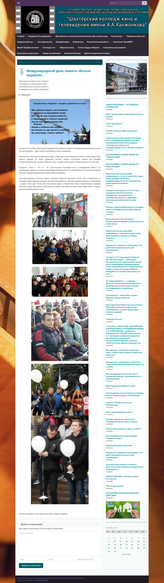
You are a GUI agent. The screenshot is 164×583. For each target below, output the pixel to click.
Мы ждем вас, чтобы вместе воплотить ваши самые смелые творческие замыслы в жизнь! (125, 364)
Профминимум (62, 42)
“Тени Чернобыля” (114, 124)
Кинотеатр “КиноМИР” (123, 42)
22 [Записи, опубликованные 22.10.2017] (144, 545)
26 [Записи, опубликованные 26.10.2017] (127, 548)
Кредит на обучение (52, 53)
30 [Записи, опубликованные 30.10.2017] (109, 551)
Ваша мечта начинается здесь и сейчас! (123, 429)
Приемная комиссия (136, 36)
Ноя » (129, 554)
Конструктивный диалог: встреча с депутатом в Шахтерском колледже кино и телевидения (125, 466)
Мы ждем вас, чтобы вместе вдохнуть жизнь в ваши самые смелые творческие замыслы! (124, 352)
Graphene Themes (43, 580)
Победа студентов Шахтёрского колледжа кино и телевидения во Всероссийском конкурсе (125, 209)
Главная (20, 36)
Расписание (117, 36)
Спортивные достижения (114, 47)
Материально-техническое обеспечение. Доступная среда (82, 36)
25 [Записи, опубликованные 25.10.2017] (121, 548)
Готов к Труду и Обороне (88, 47)
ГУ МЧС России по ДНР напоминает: (122, 131)
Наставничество (45, 42)
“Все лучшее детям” (114, 486)
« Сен (123, 554)
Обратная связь (67, 47)
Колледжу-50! (49, 47)
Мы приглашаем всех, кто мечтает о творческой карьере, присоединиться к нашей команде (123, 376)
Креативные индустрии (28, 53)
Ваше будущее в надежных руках (120, 386)
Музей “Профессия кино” (28, 47)
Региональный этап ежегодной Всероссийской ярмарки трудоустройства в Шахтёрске (125, 221)
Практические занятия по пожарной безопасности (39, 62)
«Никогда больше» (114, 319)
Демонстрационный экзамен (97, 53)
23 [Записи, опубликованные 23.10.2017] (109, 548)
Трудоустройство (25, 42)
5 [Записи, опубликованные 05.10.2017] (126, 538)
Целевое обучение (72, 53)
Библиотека (78, 42)
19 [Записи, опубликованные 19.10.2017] (127, 545)
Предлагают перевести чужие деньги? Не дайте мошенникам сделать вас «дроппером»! (124, 247)
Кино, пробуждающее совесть (119, 412)
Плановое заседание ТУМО (88, 62)
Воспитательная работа (98, 42)
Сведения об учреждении (40, 36)
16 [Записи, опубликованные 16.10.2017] (109, 545)
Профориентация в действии (119, 445)
